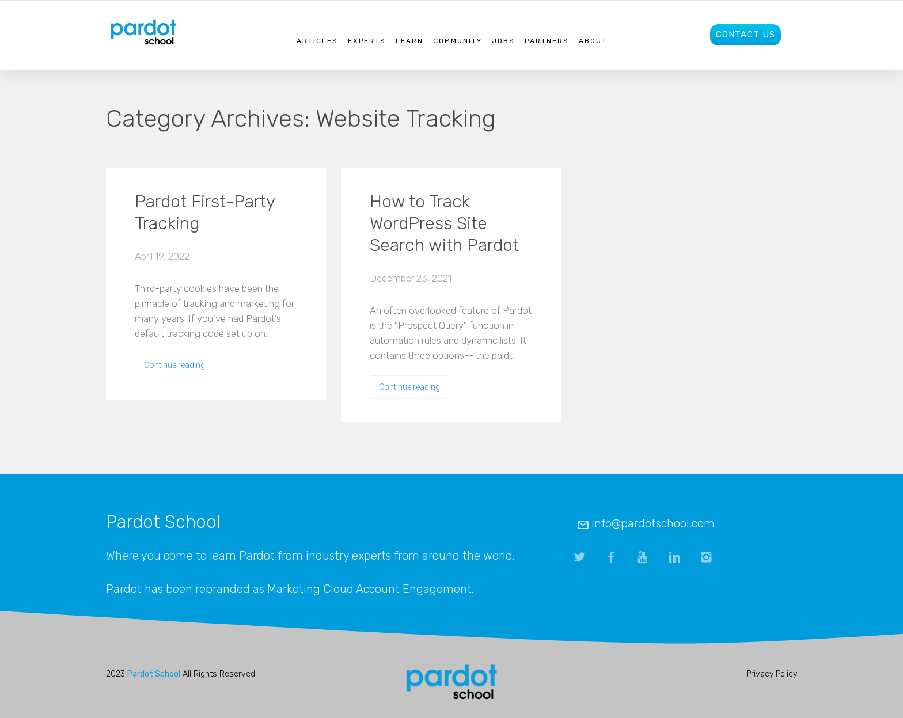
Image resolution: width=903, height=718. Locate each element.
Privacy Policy (771, 674)
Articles (317, 41)
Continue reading (174, 365)
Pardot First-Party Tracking (205, 212)
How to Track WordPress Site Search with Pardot (444, 223)
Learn (409, 41)
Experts (367, 41)
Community (457, 41)
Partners (547, 41)
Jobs (503, 41)
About (593, 41)
